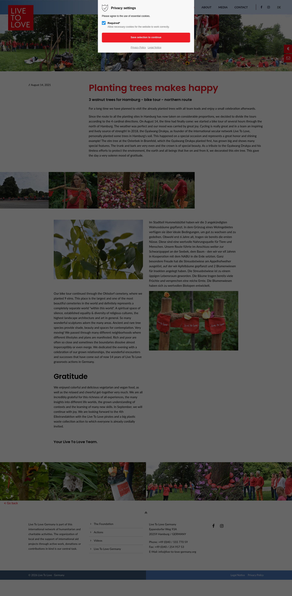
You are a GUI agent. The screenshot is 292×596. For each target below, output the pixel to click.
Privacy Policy (138, 47)
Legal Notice (154, 47)
